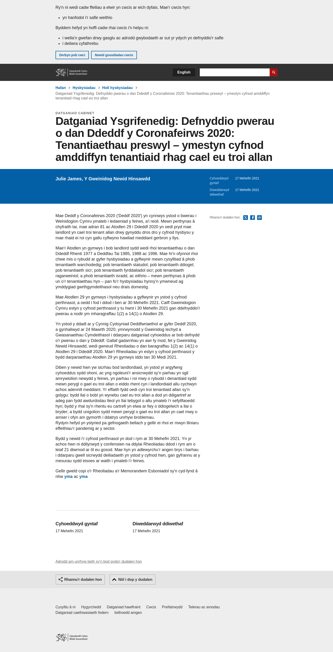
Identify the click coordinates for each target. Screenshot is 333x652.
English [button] (184, 72)
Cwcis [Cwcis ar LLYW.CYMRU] (151, 607)
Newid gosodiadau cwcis (114, 55)
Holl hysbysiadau (117, 88)
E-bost (259, 217)
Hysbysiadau (84, 88)
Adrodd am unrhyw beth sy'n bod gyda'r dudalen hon (99, 561)
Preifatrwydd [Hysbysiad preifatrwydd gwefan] (172, 607)
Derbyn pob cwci (72, 55)
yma (68, 476)
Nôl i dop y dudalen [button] (135, 579)
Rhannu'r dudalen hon (83, 579)
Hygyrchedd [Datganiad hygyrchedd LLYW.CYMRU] (91, 607)
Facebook (252, 217)
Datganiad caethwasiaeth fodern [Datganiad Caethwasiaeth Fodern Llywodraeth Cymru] (82, 613)
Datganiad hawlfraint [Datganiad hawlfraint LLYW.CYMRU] (124, 607)
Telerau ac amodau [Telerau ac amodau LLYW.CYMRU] (204, 607)
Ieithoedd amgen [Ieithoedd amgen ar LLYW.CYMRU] (128, 613)
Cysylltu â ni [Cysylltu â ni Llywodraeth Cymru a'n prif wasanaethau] (65, 607)
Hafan (61, 88)
